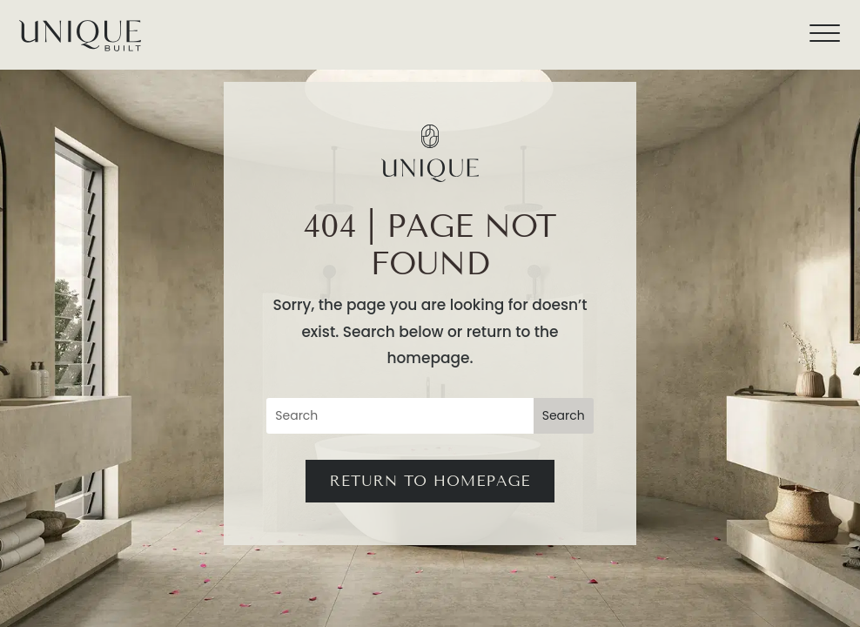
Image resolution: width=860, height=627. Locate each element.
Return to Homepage (429, 480)
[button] (834, 26)
